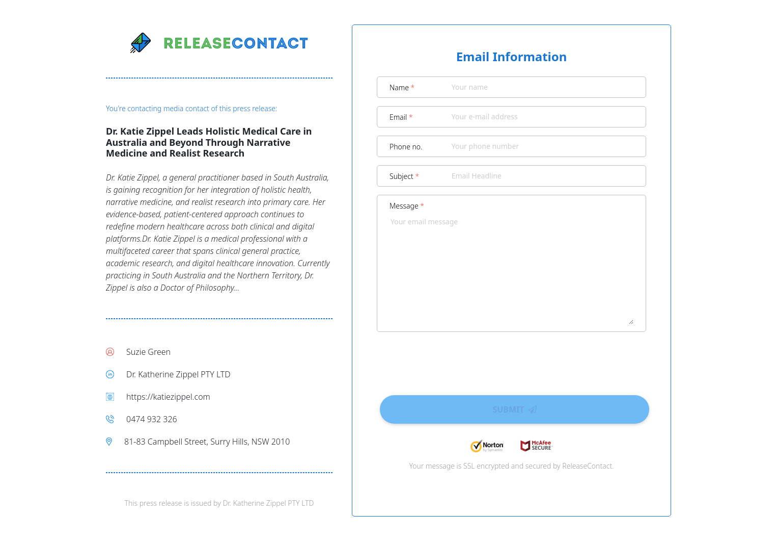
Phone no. (406, 146)
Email (401, 117)
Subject (404, 176)
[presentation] (511, 360)
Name (402, 87)
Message (407, 206)
